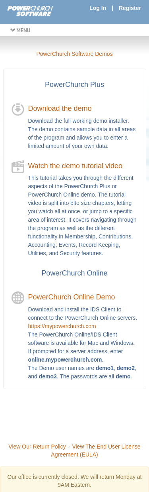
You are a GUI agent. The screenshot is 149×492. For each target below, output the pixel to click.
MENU (20, 30)
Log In (97, 8)
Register (130, 8)
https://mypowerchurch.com (62, 326)
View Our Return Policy (37, 446)
